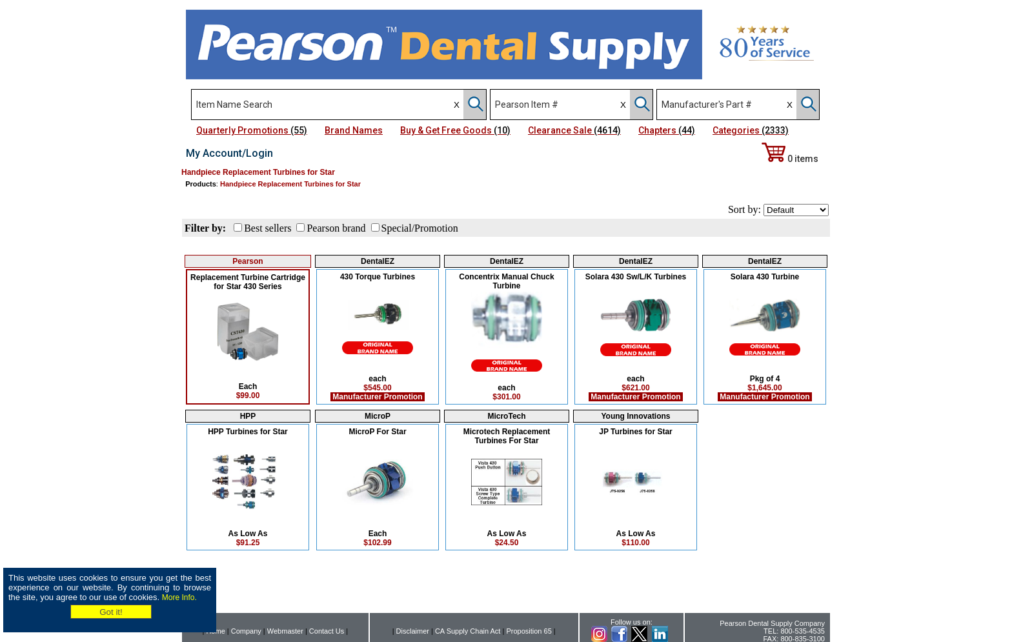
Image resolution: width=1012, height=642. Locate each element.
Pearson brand (336, 228)
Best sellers (267, 228)
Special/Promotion (419, 228)
